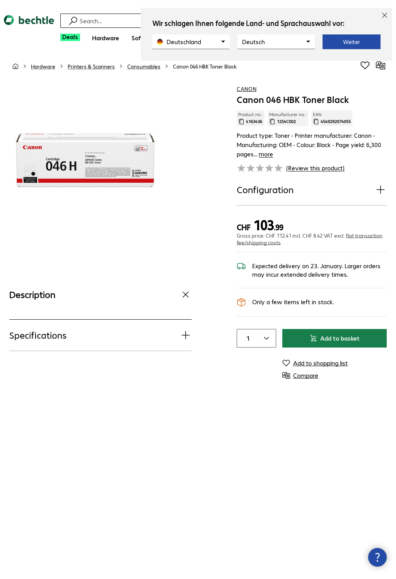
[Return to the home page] (29, 26)
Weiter (351, 42)
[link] (205, 70)
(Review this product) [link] (315, 162)
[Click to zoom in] (85, 164)
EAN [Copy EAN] (332, 121)
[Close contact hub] (377, 557)
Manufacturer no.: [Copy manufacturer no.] (288, 121)
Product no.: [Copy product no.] (250, 121)
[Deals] (70, 37)
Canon (247, 92)
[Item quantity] (246, 333)
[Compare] (380, 69)
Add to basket (334, 333)
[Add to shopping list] (365, 69)
